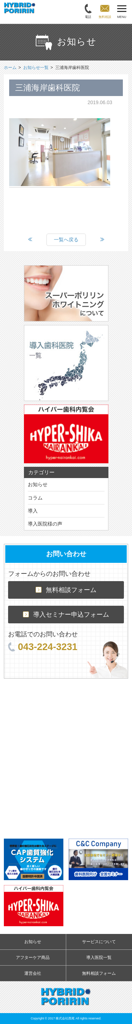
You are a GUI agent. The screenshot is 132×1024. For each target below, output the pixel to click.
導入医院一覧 (99, 957)
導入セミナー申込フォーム (66, 614)
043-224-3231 (42, 646)
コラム (35, 498)
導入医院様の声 (45, 524)
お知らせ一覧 (36, 67)
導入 (33, 511)
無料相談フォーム (66, 589)
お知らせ (38, 484)
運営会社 (32, 973)
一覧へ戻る (66, 239)
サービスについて (99, 941)
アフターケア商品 (33, 957)
